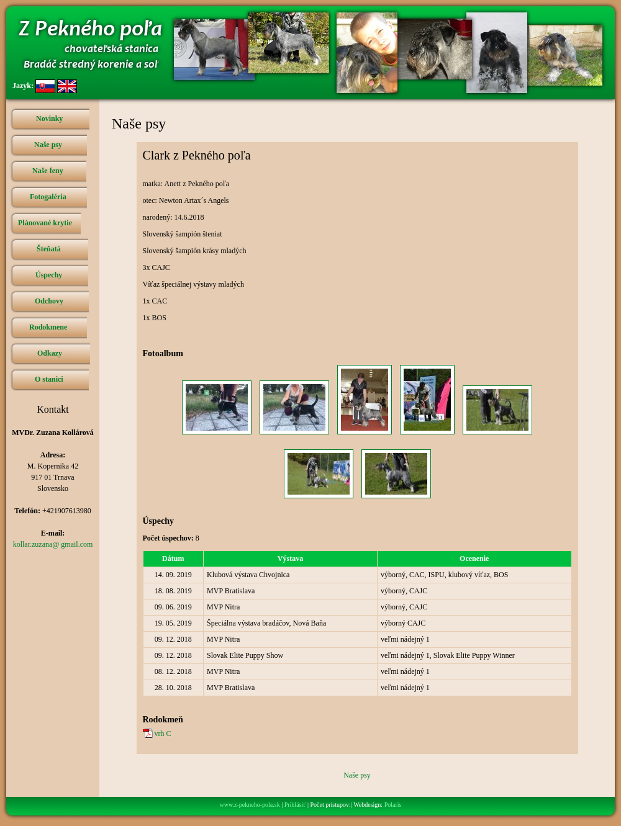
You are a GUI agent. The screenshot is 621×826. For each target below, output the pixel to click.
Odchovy (49, 301)
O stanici (49, 379)
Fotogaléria (48, 196)
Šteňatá (49, 249)
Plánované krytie (45, 222)
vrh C (163, 733)
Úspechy (48, 275)
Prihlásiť (295, 804)
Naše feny (47, 170)
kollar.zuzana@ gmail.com (53, 544)
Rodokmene (48, 327)
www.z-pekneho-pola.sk (250, 804)
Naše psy (48, 144)
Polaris (393, 804)
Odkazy (49, 353)
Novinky (49, 118)
